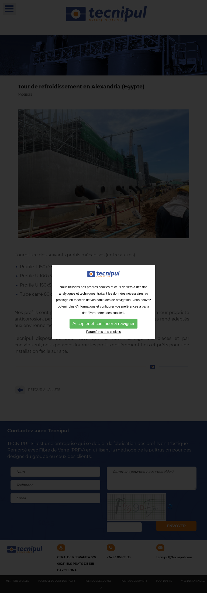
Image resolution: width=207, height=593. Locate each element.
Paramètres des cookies (103, 333)
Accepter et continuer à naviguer (103, 324)
